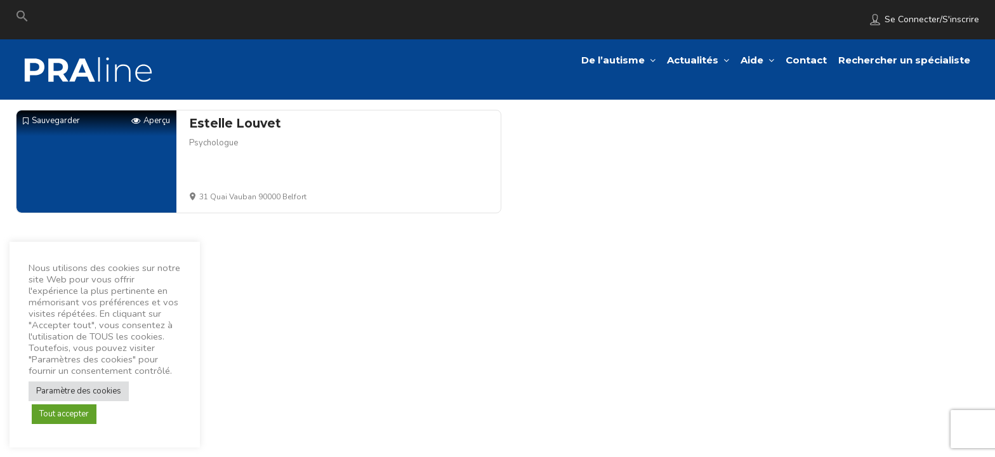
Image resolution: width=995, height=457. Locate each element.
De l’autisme (613, 60)
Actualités (692, 60)
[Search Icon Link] (22, 19)
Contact (806, 60)
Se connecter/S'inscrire (932, 19)
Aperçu (150, 121)
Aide (752, 60)
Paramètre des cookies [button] (78, 391)
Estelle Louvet (235, 123)
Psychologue (213, 143)
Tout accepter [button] (64, 414)
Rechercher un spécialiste (904, 60)
